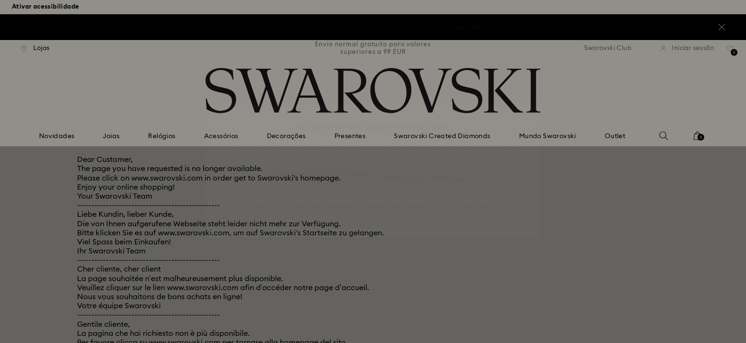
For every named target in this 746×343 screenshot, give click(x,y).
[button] (529, 110)
